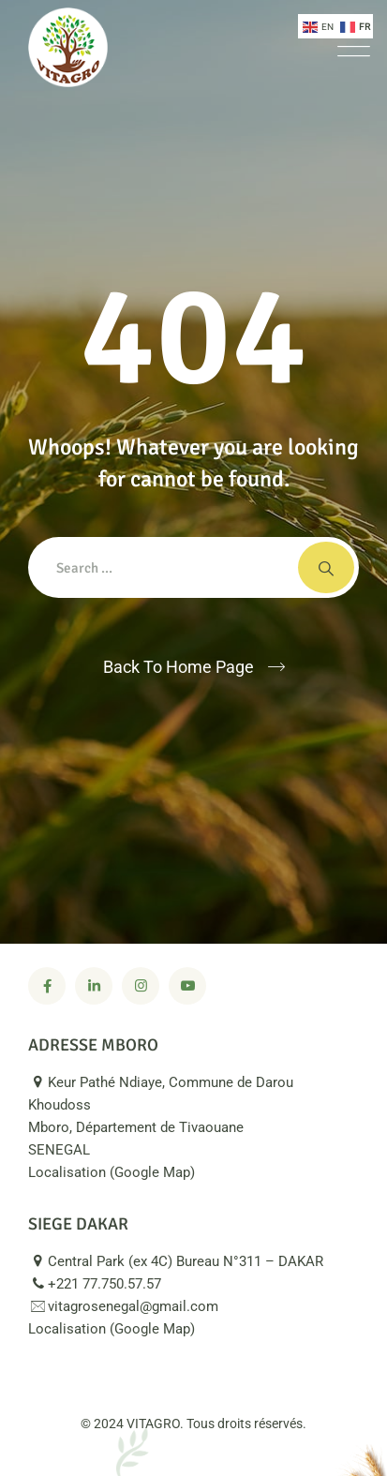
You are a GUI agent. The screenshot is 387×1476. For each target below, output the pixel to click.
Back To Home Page (178, 667)
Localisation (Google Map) (122, 1172)
